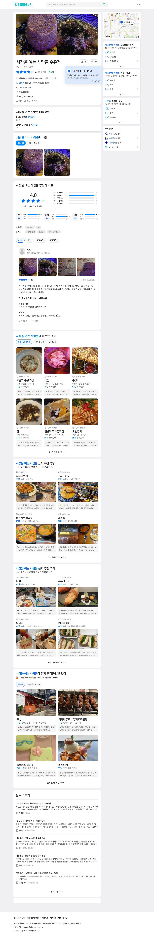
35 (43, 78)
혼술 (20, 92)
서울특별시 (23, 78)
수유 (109, 84)
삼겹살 (26, 66)
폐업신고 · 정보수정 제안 (28, 101)
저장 (83, 62)
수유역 (18, 66)
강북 (109, 89)
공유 (94, 62)
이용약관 (45, 918)
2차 (24, 96)
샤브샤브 (110, 117)
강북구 (30, 78)
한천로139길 (37, 78)
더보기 (121, 66)
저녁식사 (29, 96)
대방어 (110, 108)
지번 (55, 78)
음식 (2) (21, 143)
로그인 (138, 4)
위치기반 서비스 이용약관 (59, 918)
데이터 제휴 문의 (19, 918)
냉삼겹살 (110, 56)
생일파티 (26, 92)
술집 (32, 66)
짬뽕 (109, 113)
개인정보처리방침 (33, 918)
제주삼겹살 (111, 61)
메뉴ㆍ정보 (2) (34, 143)
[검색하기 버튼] (104, 4)
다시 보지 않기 (96, 81)
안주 (20, 96)
